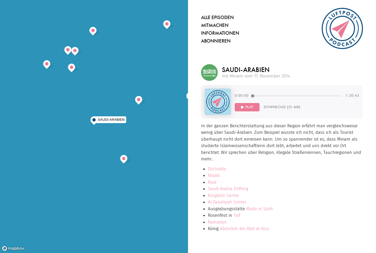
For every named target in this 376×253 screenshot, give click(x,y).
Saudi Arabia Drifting (228, 188)
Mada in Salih (259, 209)
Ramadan (217, 222)
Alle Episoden (217, 17)
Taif (236, 215)
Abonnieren (216, 41)
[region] (94, 126)
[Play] (247, 107)
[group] (297, 101)
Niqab (214, 175)
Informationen (220, 33)
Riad (212, 182)
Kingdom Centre (223, 195)
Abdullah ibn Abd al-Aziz (244, 228)
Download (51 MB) (282, 107)
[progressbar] (297, 95)
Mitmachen (214, 25)
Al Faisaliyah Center (227, 202)
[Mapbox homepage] (13, 248)
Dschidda (217, 169)
